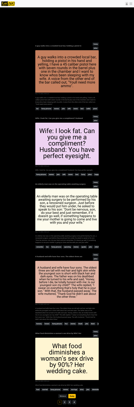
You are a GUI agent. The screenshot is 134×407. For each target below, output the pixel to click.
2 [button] (64, 402)
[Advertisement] (67, 24)
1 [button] (59, 402)
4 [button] (74, 402)
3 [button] (69, 402)
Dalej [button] (72, 396)
